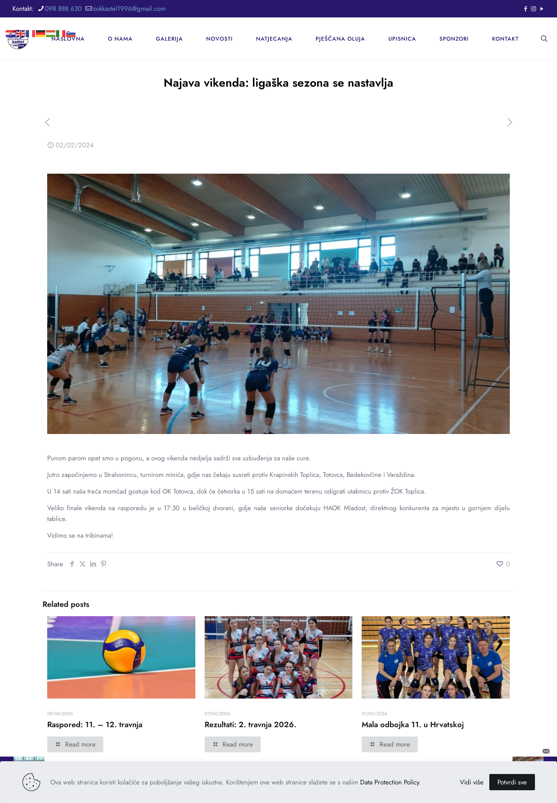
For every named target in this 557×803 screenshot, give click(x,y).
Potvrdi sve (512, 782)
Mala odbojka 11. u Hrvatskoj (413, 724)
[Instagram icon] (533, 9)
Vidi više (472, 782)
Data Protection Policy (389, 782)
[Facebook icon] (525, 9)
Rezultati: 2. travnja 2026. (250, 724)
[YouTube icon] (542, 9)
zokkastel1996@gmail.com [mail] (129, 8)
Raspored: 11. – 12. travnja (94, 724)
